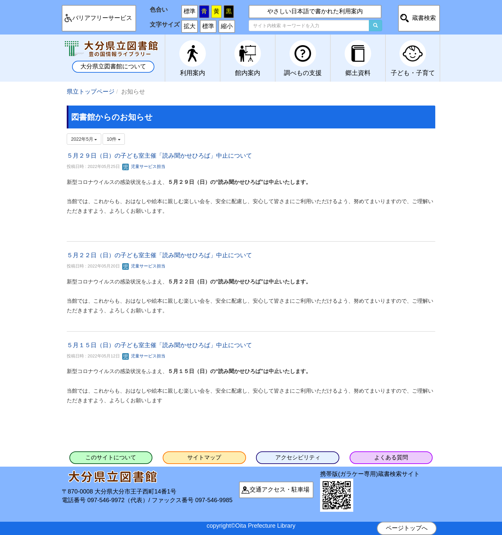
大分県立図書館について (113, 66)
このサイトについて (110, 457)
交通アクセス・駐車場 (279, 489)
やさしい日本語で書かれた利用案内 (315, 11)
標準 (190, 11)
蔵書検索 (424, 18)
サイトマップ (204, 457)
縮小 (227, 26)
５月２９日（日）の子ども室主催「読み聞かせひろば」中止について (159, 155)
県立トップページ (91, 91)
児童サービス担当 (143, 166)
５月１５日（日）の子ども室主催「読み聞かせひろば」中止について (159, 345)
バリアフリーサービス (102, 18)
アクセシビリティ (297, 457)
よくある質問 (391, 457)
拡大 (190, 26)
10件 (114, 139)
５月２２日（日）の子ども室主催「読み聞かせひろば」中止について (159, 255)
